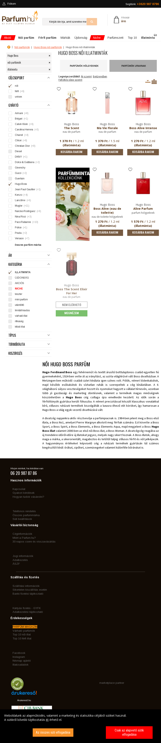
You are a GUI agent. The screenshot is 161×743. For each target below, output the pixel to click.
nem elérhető (71, 305)
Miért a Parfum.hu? (24, 537)
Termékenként (154, 81)
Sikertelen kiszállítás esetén (30, 589)
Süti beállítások (22, 519)
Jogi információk (23, 556)
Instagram (19, 656)
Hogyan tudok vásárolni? (28, 496)
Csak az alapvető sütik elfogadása (129, 732)
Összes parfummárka (26, 515)
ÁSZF (16, 563)
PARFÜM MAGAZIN (25, 626)
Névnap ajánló (22, 660)
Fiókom (9, 3)
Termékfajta (29, 344)
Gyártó (29, 105)
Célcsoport (29, 78)
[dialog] (80, 726)
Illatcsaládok (21, 664)
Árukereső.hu (24, 700)
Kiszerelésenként (148, 81)
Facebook (19, 652)
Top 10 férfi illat (22, 638)
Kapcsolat (19, 489)
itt (47, 720)
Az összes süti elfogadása (53, 732)
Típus (29, 335)
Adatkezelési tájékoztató (28, 611)
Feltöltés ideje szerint (70, 79)
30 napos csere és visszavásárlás (34, 541)
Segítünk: (142, 4)
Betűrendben (100, 76)
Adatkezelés (20, 560)
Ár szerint (86, 76)
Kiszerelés (29, 353)
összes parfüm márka (28, 245)
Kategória (29, 264)
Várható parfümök (24, 630)
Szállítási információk (26, 585)
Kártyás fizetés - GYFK (27, 608)
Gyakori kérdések (24, 492)
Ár (29, 255)
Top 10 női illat (22, 634)
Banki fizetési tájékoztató (28, 593)
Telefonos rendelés (24, 511)
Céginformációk (22, 533)
